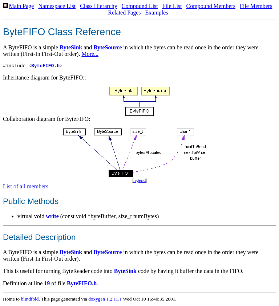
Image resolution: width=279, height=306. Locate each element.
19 (47, 284)
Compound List (140, 6)
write (52, 217)
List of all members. (26, 187)
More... (89, 54)
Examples (156, 12)
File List (172, 6)
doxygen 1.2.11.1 (105, 300)
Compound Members (211, 6)
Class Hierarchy (98, 6)
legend (139, 181)
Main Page (21, 6)
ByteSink (71, 47)
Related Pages (124, 12)
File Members (256, 6)
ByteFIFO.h (45, 66)
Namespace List (57, 6)
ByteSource (107, 47)
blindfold (30, 300)
